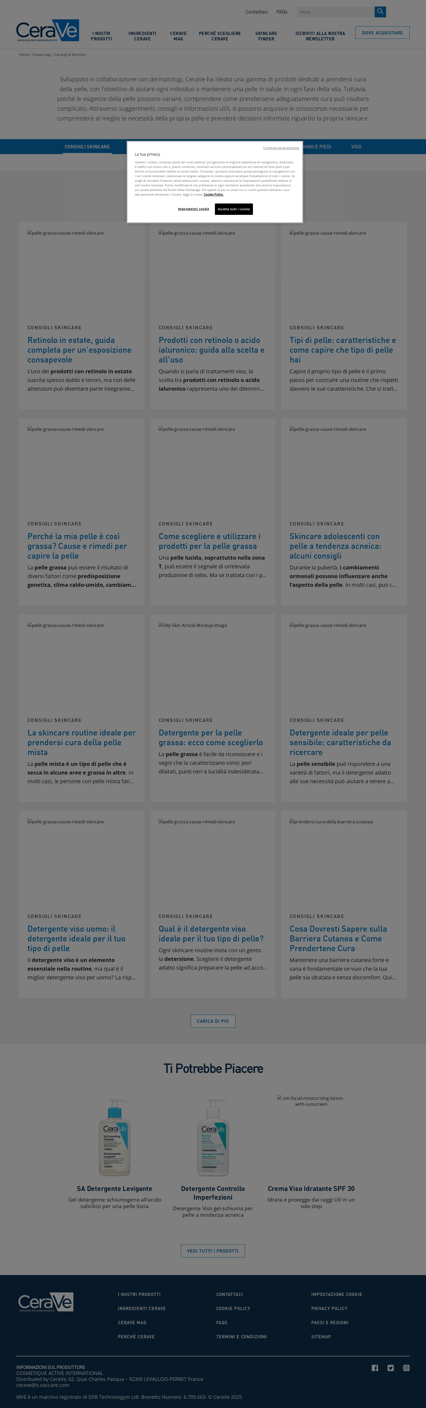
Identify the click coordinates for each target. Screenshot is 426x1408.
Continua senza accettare (281, 148)
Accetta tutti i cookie (234, 209)
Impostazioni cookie (193, 209)
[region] (215, 182)
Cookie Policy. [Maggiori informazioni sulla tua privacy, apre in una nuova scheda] (214, 194)
